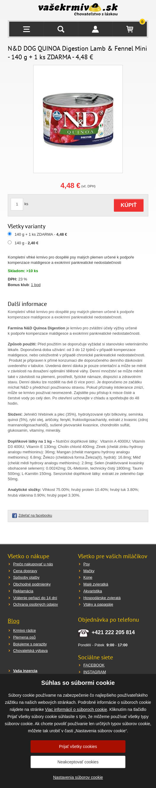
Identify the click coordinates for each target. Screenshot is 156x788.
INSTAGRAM (94, 672)
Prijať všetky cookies (78, 746)
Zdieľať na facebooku (35, 515)
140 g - (26, 243)
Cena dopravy (25, 571)
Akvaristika (92, 591)
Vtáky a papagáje (98, 604)
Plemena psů (24, 637)
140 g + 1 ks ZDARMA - (41, 234)
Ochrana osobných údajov (35, 604)
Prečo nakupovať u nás (33, 564)
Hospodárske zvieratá (102, 598)
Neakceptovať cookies (78, 762)
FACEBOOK (94, 665)
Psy (86, 564)
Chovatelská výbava (30, 650)
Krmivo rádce (24, 630)
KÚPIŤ (129, 205)
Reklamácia (23, 591)
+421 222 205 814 (113, 632)
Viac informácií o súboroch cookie (76, 709)
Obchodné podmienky (31, 584)
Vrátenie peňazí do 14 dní (35, 598)
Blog (14, 621)
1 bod (36, 285)
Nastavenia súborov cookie (78, 777)
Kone (87, 577)
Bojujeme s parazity (30, 644)
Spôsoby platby (26, 577)
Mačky (89, 571)
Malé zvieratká (95, 584)
